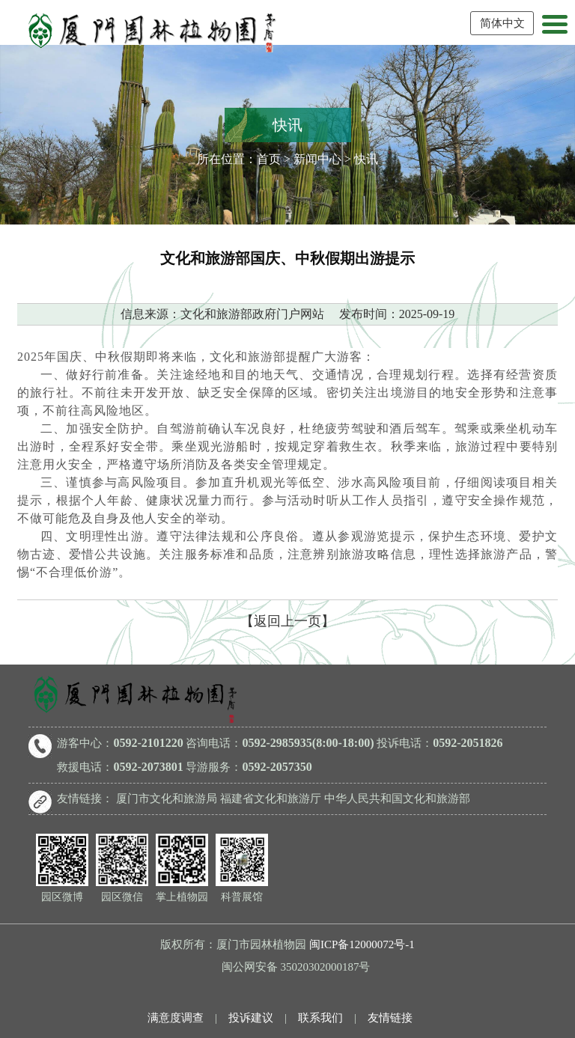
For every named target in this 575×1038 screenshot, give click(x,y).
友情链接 (390, 1018)
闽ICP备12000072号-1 (362, 944)
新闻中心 (317, 159)
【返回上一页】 (287, 621)
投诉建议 (250, 1018)
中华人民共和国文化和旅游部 (397, 799)
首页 (269, 159)
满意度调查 (175, 1018)
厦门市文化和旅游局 (166, 799)
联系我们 (320, 1018)
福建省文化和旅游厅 (270, 799)
